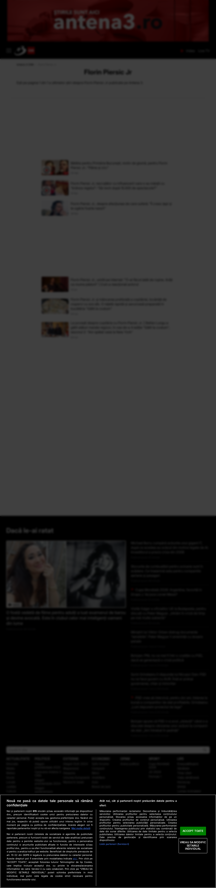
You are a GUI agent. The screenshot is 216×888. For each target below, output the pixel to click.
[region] (108, 841)
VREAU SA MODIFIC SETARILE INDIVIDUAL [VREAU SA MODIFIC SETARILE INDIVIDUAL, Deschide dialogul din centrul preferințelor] (193, 845)
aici (75, 858)
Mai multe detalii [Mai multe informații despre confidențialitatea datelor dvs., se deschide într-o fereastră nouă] (80, 828)
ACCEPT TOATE (193, 831)
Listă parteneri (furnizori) (114, 844)
